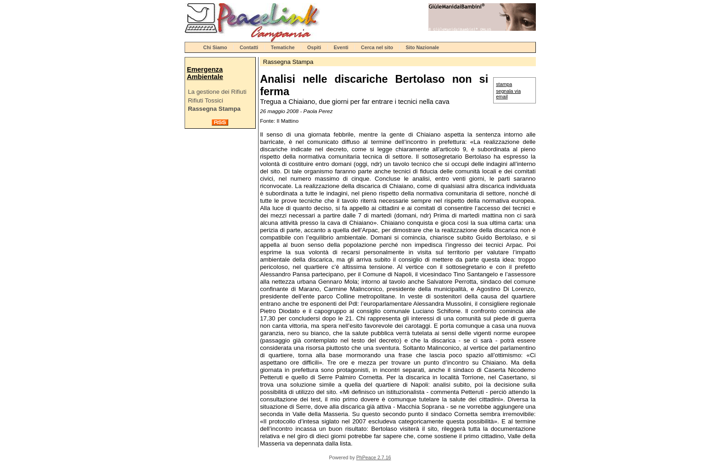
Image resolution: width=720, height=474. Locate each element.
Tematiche (283, 47)
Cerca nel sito (377, 47)
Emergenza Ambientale (205, 73)
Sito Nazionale (422, 47)
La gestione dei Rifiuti (217, 91)
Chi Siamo (215, 47)
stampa (504, 84)
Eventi (341, 47)
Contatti (249, 47)
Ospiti (314, 47)
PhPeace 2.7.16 (373, 457)
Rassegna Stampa (214, 108)
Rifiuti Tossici (205, 100)
